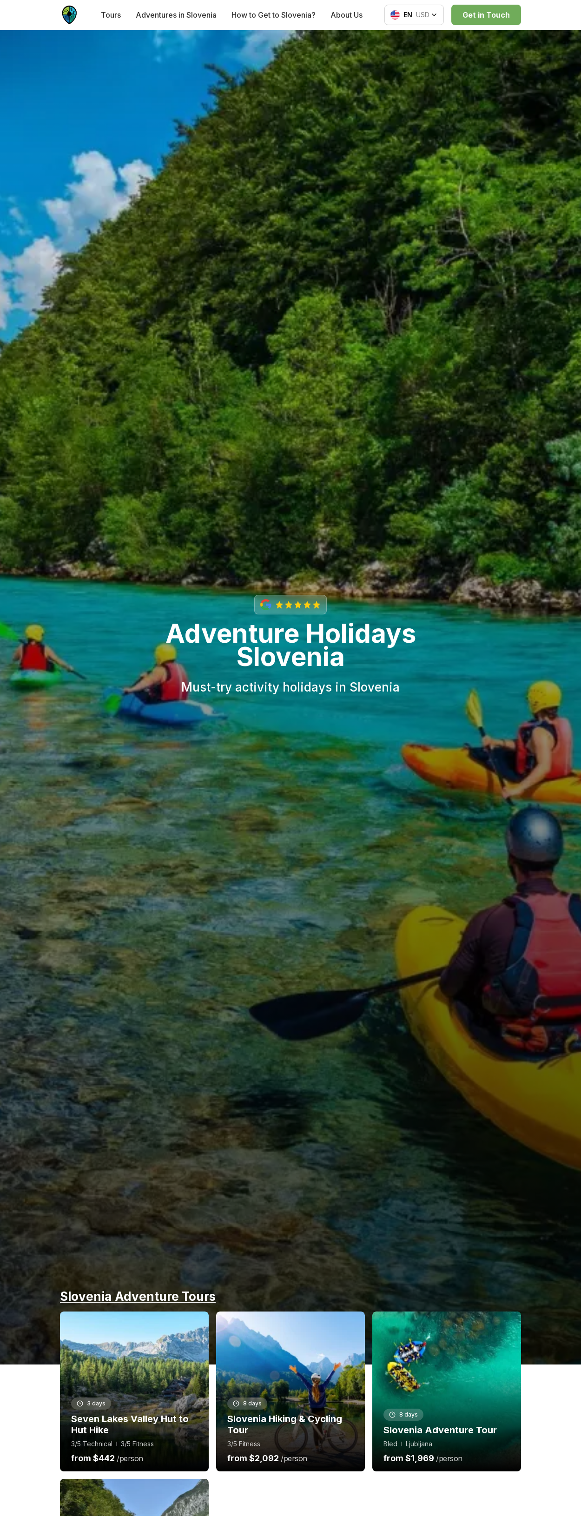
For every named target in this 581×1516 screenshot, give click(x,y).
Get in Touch (486, 15)
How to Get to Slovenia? (273, 15)
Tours (111, 15)
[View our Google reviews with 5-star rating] (290, 604)
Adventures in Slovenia (176, 15)
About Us (346, 15)
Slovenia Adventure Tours (138, 1296)
